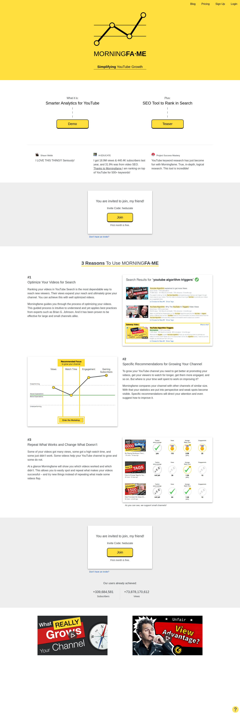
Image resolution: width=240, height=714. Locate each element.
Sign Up (220, 4)
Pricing (206, 4)
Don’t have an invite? (99, 236)
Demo (72, 124)
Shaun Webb (46, 155)
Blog (193, 4)
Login (234, 4)
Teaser (167, 124)
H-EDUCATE (104, 155)
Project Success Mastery (168, 155)
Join (120, 217)
